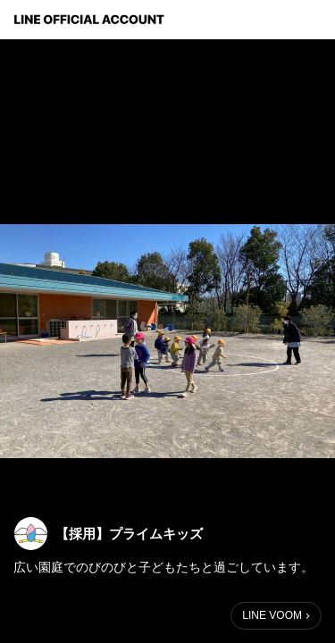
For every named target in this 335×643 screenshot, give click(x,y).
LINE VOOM (272, 615)
